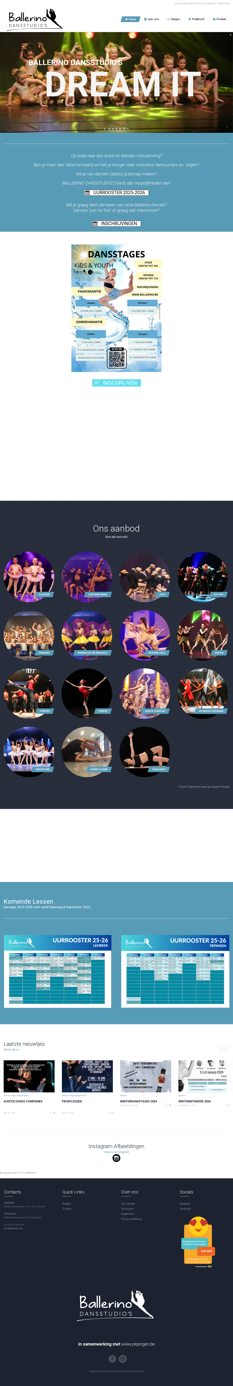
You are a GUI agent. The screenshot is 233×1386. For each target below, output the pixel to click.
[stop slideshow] (128, 129)
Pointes (45, 711)
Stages (66, 1203)
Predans (44, 652)
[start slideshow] (105, 129)
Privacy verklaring (131, 1219)
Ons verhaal (128, 1203)
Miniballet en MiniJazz (93, 652)
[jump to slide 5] (124, 129)
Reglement (127, 1213)
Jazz (162, 594)
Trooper (67, 1208)
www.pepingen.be (138, 1344)
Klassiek (44, 594)
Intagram (185, 1203)
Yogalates (158, 769)
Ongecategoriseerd (19, 1095)
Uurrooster (127, 1208)
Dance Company (155, 711)
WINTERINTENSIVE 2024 (194, 1101)
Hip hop (218, 594)
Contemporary (98, 594)
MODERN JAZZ (157, 652)
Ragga (219, 652)
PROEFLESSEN (72, 1101)
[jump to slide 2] (113, 129)
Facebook (185, 1208)
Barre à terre (99, 769)
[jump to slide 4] (120, 129)
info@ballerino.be (13, 1228)
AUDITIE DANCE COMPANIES (23, 1101)
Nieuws (7, 1095)
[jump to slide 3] (116, 129)
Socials (186, 1192)
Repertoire (43, 769)
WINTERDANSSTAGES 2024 (138, 1101)
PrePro (103, 711)
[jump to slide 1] (109, 129)
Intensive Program (211, 711)
